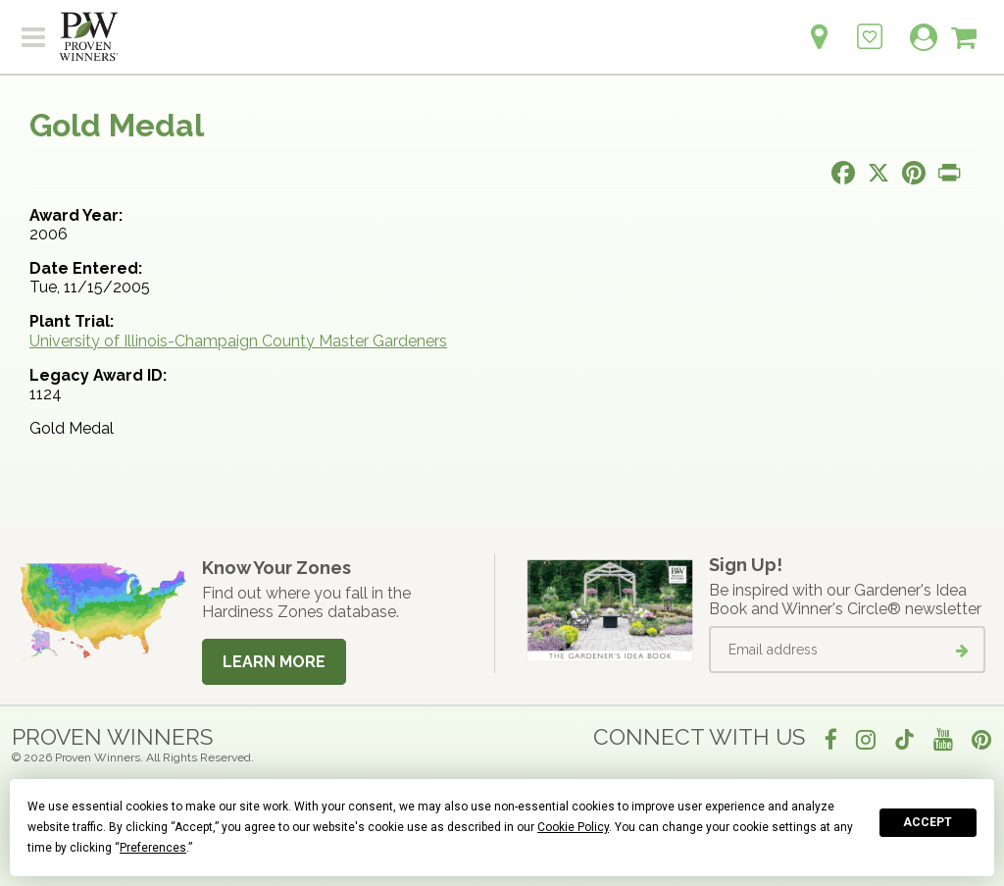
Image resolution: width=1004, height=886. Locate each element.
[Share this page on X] (878, 172)
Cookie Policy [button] (573, 827)
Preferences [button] (153, 848)
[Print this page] (949, 172)
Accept (927, 822)
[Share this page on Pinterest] (913, 172)
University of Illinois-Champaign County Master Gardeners (238, 341)
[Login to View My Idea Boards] (869, 26)
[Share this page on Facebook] (843, 172)
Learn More (274, 661)
